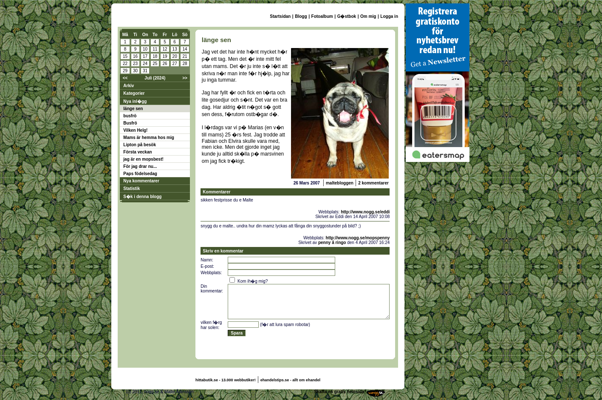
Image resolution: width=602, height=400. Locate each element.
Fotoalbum (322, 16)
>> (184, 78)
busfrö (129, 115)
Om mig (368, 16)
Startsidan (280, 16)
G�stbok (346, 16)
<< (125, 78)
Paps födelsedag (140, 173)
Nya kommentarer (141, 181)
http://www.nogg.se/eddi (365, 212)
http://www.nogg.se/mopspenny (358, 237)
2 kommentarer (373, 183)
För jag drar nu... (140, 166)
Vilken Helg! (135, 130)
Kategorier (133, 93)
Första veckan (137, 152)
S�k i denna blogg (142, 196)
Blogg (301, 16)
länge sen (133, 108)
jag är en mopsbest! (143, 159)
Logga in (389, 16)
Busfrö (130, 123)
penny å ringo (332, 242)
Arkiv (128, 85)
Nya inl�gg (135, 101)
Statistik (131, 188)
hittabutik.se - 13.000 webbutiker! (225, 380)
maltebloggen (339, 183)
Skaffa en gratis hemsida (339, 391)
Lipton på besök (139, 144)
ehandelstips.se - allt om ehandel (290, 380)
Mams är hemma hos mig (148, 137)
